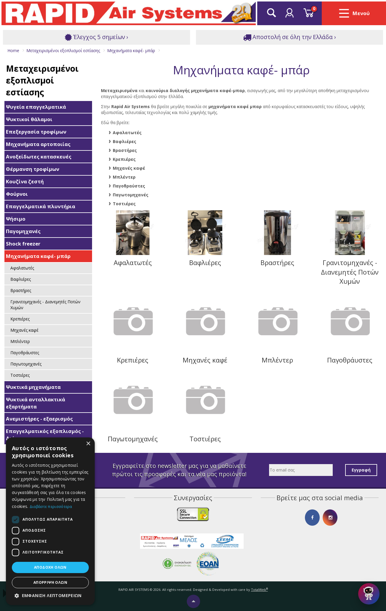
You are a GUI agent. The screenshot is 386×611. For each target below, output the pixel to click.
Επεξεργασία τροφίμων (36, 131)
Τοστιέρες (20, 375)
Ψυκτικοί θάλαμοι (29, 119)
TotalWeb (259, 589)
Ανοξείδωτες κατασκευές (38, 156)
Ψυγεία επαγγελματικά (36, 106)
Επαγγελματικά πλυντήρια (40, 206)
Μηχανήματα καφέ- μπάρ (38, 256)
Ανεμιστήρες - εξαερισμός (39, 418)
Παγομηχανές (23, 231)
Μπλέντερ (20, 341)
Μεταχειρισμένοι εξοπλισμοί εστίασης (42, 80)
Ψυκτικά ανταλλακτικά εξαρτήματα (35, 403)
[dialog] (50, 521)
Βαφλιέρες (20, 279)
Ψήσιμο (15, 218)
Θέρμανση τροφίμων (32, 169)
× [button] (88, 444)
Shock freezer (23, 243)
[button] (50, 595)
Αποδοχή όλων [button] (50, 567)
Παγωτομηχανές (25, 364)
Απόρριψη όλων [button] (50, 582)
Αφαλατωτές (22, 268)
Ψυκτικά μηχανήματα (33, 387)
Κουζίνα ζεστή (25, 181)
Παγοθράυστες (24, 352)
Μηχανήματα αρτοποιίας (38, 144)
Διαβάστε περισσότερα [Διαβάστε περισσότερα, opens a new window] (51, 506)
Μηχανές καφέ (24, 330)
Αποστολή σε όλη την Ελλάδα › (289, 37)
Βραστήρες (20, 290)
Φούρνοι (17, 193)
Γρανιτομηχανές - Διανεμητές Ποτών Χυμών (45, 304)
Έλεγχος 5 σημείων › (96, 37)
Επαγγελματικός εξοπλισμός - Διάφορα (45, 435)
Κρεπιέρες (20, 319)
